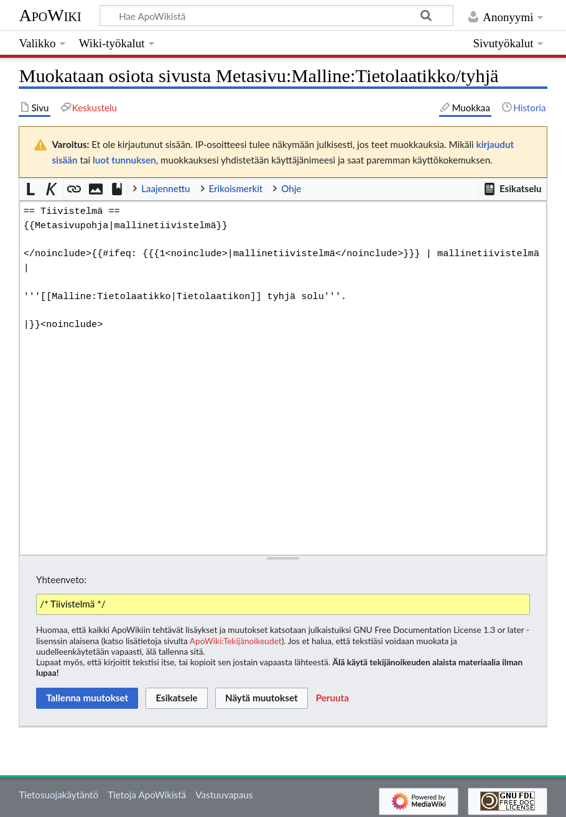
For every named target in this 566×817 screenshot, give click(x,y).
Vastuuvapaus (224, 794)
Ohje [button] (291, 188)
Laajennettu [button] (165, 188)
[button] (511, 189)
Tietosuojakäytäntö (58, 794)
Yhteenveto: (61, 579)
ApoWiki (50, 15)
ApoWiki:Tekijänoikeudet (236, 640)
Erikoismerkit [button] (236, 188)
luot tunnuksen (124, 159)
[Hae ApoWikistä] (276, 15)
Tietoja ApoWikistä (147, 794)
